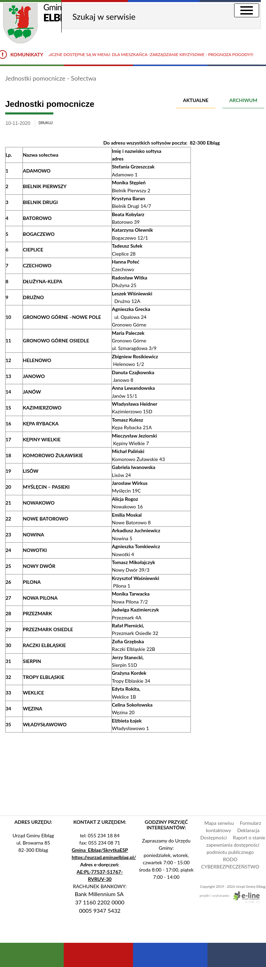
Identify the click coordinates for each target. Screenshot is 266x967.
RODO (230, 859)
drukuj (45, 123)
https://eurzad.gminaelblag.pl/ (104, 857)
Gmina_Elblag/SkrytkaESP (100, 850)
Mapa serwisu (219, 823)
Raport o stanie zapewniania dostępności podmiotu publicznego (235, 845)
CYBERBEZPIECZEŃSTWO (230, 866)
